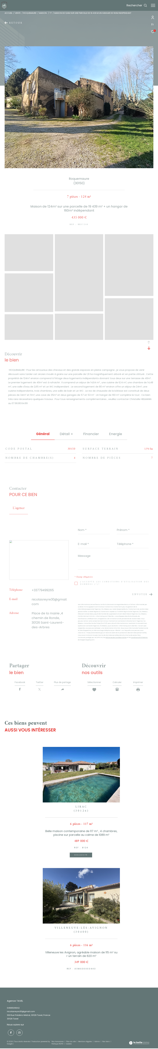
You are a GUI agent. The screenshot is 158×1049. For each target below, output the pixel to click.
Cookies (69, 1044)
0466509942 (13, 1009)
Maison (43, 13)
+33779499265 (43, 590)
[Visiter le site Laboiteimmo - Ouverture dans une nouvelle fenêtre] (139, 1044)
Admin (97, 1042)
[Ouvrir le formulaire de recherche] (137, 5)
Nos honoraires (58, 1042)
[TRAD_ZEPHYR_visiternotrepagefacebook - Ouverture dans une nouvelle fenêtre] (10, 1033)
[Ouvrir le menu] (153, 5)
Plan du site (71, 1042)
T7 (51, 13)
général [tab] (43, 434)
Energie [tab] (115, 434)
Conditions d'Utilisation (139, 637)
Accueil (8, 13)
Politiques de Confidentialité (116, 637)
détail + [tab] (66, 434)
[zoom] (29, 269)
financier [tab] (91, 434)
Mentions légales (85, 1042)
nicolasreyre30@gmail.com (21, 1012)
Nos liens (106, 1042)
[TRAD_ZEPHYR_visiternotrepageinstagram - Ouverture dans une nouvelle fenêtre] (18, 1033)
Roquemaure (29, 13)
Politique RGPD (57, 1044)
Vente (18, 13)
